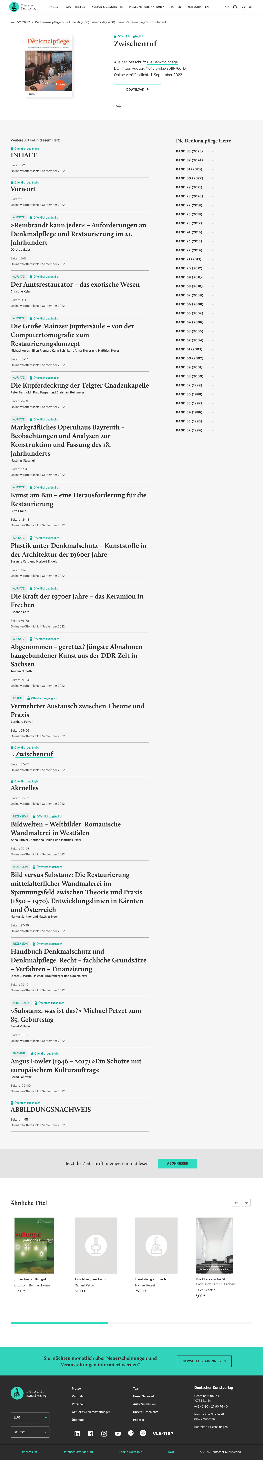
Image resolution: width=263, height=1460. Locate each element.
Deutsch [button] (20, 1432)
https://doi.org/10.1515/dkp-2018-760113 (154, 68)
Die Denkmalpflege (48, 22)
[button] (118, 106)
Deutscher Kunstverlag (225, 1452)
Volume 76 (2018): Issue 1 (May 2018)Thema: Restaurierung (105, 22)
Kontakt (199, 1427)
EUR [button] (17, 1417)
